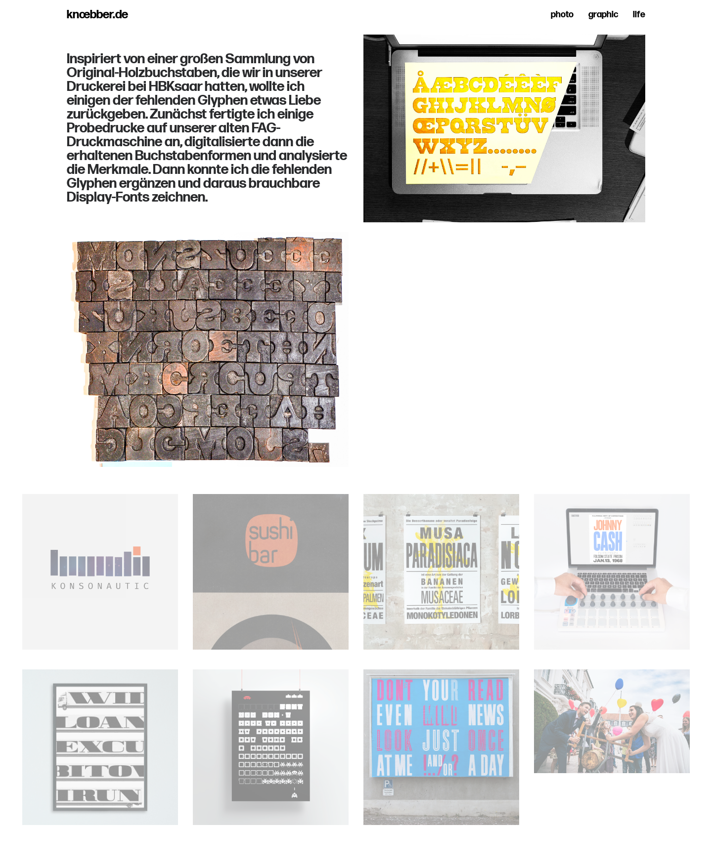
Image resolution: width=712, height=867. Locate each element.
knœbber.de (97, 15)
